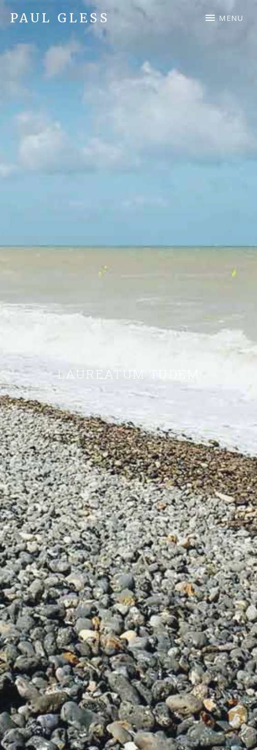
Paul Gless (60, 18)
